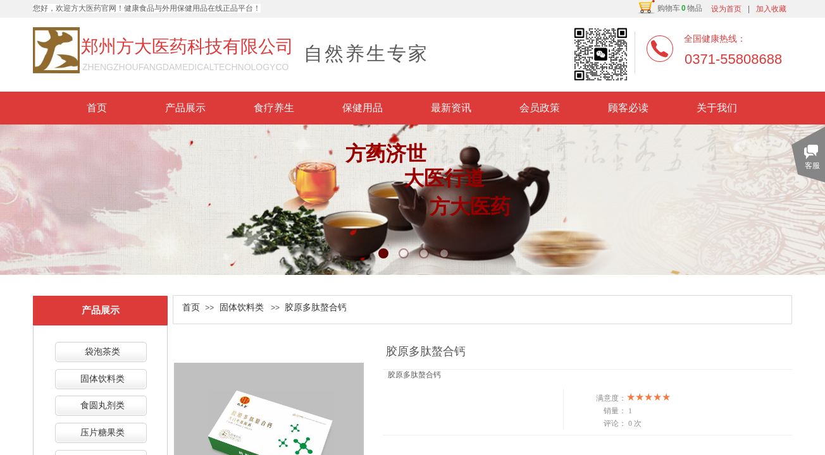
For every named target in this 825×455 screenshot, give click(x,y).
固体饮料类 (242, 307)
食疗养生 (274, 107)
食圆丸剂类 (102, 405)
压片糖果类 (102, 432)
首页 (97, 107)
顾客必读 (628, 107)
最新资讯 (451, 107)
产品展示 (185, 107)
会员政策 (539, 107)
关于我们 (717, 107)
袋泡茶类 (102, 351)
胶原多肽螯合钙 (316, 307)
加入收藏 (771, 8)
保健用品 (362, 107)
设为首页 (726, 8)
